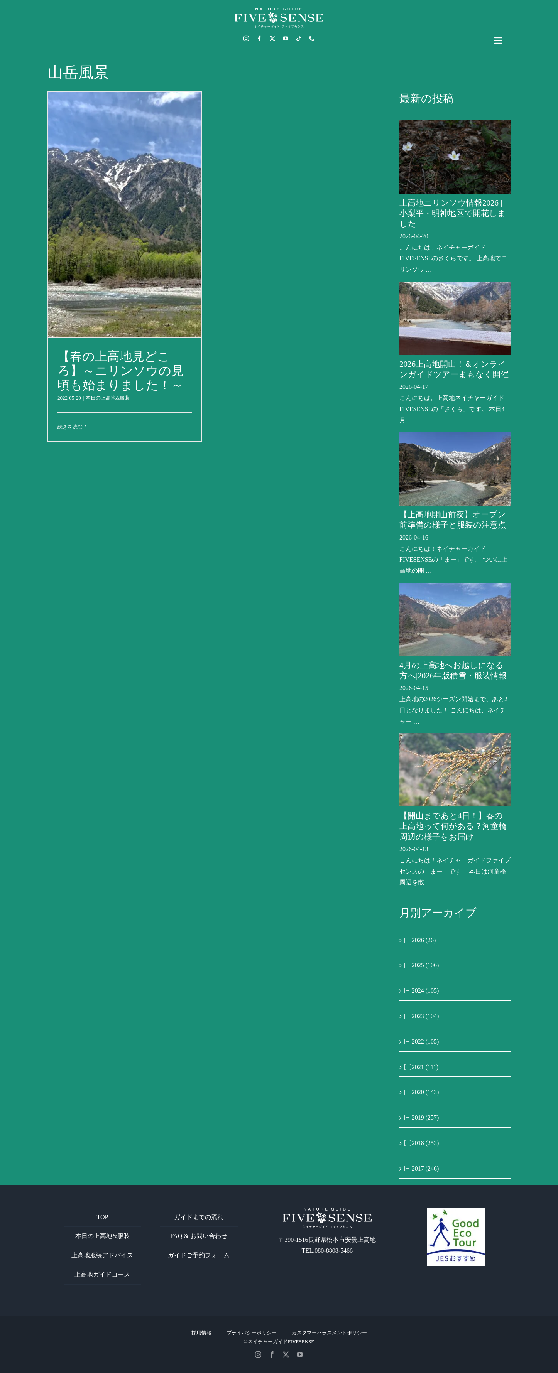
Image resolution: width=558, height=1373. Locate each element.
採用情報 (201, 1333)
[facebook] (259, 38)
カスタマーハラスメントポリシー (329, 1333)
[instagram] (246, 38)
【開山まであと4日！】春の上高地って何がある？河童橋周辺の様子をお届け (453, 826)
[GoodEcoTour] (456, 1211)
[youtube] (285, 38)
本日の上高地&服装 (108, 398)
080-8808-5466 (334, 1250)
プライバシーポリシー (252, 1333)
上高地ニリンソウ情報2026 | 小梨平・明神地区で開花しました (452, 213)
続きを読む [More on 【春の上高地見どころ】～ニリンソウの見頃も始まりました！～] (70, 427)
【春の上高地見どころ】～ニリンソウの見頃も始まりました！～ (120, 370)
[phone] (312, 38)
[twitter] (272, 38)
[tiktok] (298, 38)
